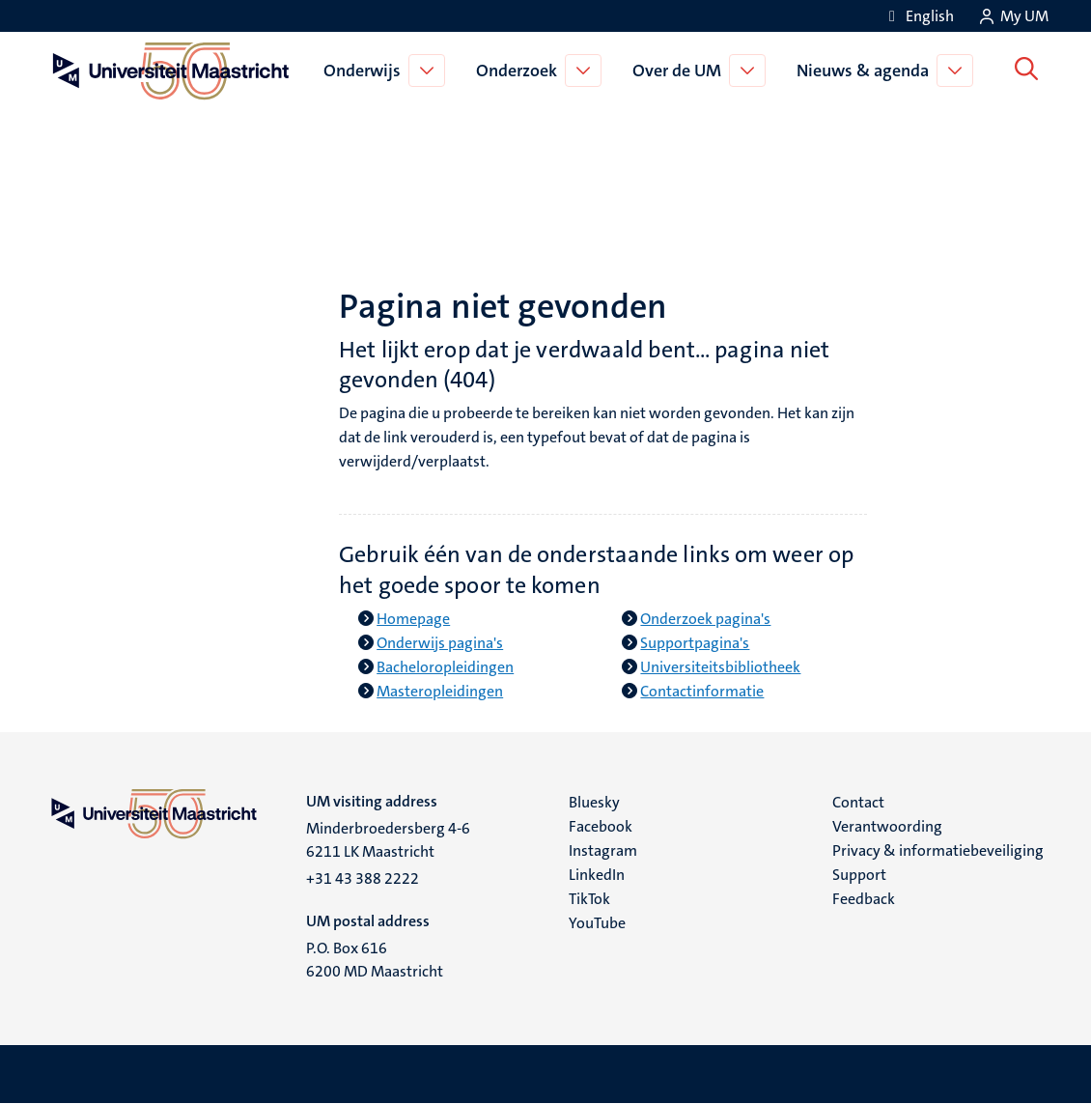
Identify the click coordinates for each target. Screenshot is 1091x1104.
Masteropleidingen (440, 691)
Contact (858, 802)
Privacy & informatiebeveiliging (938, 850)
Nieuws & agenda (865, 70)
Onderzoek (519, 70)
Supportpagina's (694, 643)
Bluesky (594, 802)
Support (859, 874)
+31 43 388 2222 (362, 878)
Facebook (600, 826)
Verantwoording (887, 826)
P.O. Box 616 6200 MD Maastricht (374, 959)
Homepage (413, 619)
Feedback (863, 899)
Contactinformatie (702, 691)
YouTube (597, 923)
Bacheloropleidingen (445, 667)
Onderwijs (365, 70)
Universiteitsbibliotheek (720, 667)
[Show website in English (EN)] (918, 16)
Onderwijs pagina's (440, 643)
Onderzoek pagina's (705, 619)
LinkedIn (597, 874)
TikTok (589, 899)
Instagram (603, 850)
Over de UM (679, 70)
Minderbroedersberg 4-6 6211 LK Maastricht (388, 840)
